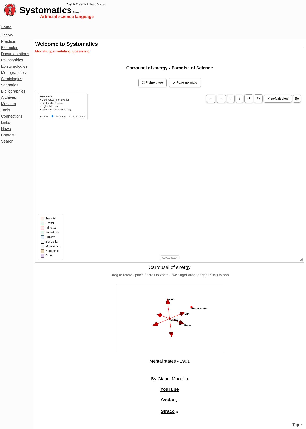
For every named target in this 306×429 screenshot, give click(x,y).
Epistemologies (14, 66)
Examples (9, 47)
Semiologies (11, 79)
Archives (8, 97)
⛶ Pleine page (152, 82)
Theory (7, 35)
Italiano (91, 4)
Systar (167, 399)
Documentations (15, 54)
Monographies (13, 72)
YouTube (169, 389)
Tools (5, 110)
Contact (7, 135)
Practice (8, 41)
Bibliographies (13, 91)
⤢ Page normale (185, 82)
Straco (168, 411)
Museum (8, 104)
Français (81, 4)
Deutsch (101, 4)
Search (7, 141)
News (6, 129)
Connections (12, 116)
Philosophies (12, 60)
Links (5, 122)
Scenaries (9, 85)
